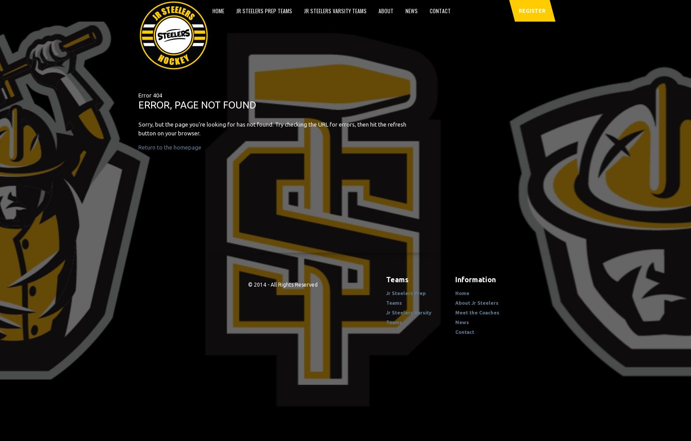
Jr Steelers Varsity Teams (335, 11)
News (411, 11)
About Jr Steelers (476, 303)
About (386, 11)
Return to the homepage (169, 147)
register (532, 11)
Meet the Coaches (477, 312)
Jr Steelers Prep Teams (264, 11)
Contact (440, 11)
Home (218, 11)
